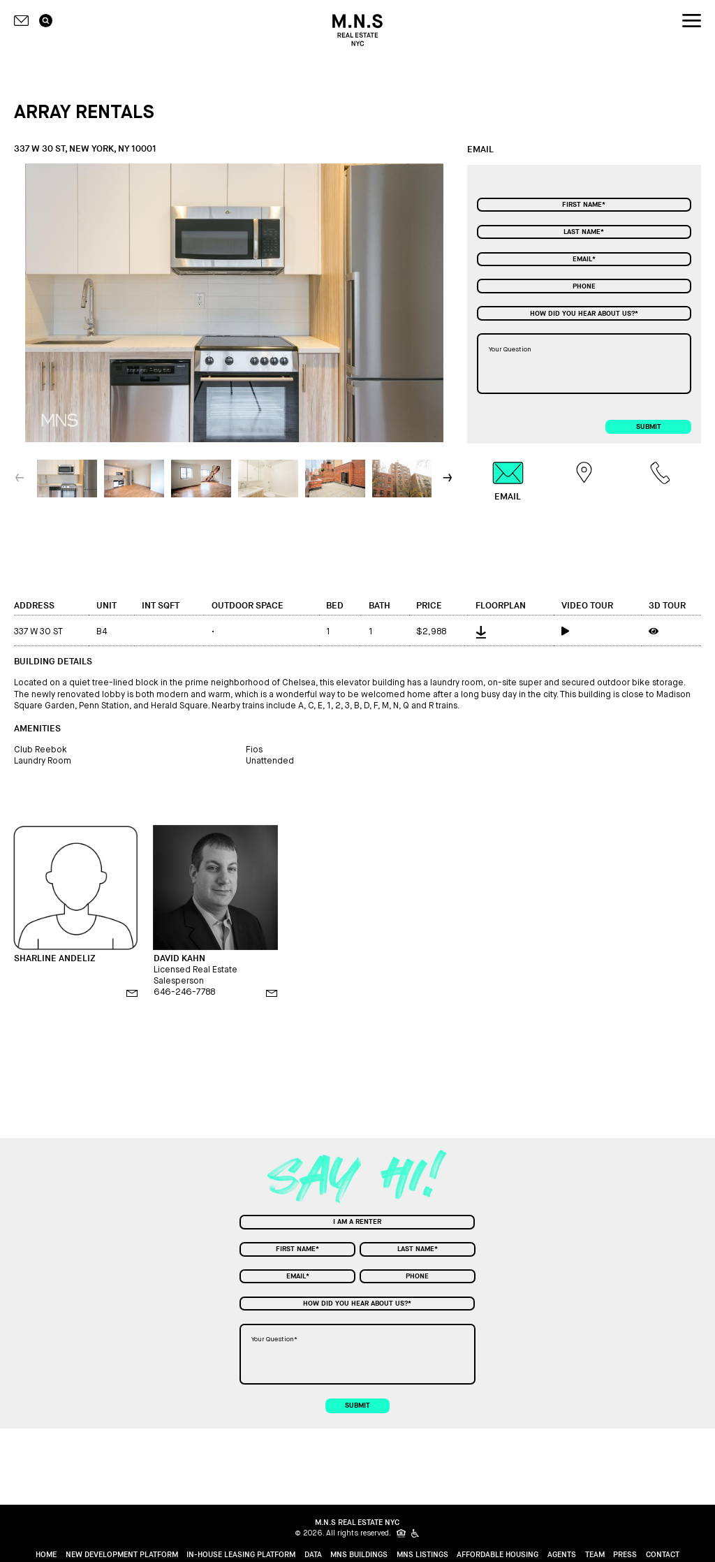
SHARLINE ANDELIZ (55, 958)
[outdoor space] (261, 631)
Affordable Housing (497, 1554)
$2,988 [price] (431, 631)
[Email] (584, 259)
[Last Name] (584, 232)
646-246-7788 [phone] (184, 992)
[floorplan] (511, 630)
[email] (132, 993)
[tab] (508, 481)
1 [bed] (328, 631)
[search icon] (45, 21)
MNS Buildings (359, 1554)
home (46, 1554)
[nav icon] (691, 21)
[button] (449, 478)
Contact (662, 1554)
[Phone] (584, 286)
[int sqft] (169, 630)
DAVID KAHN (179, 958)
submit (648, 427)
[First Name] (584, 205)
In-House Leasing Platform (240, 1554)
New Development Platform (122, 1554)
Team (595, 1554)
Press (625, 1554)
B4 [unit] (101, 631)
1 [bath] (371, 631)
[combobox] (584, 313)
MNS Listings (422, 1554)
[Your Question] (584, 363)
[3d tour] (671, 631)
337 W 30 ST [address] (38, 631)
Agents (561, 1554)
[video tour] (598, 631)
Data (313, 1554)
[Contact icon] (21, 20)
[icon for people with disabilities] (415, 1533)
